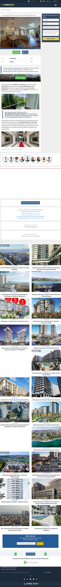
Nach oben (48, 572)
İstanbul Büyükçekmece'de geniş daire (30, 211)
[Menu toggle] (55, 5)
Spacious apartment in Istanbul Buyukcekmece (30, 209)
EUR (49, 1)
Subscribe (40, 543)
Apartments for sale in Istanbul (9, 567)
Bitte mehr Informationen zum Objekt (30, 202)
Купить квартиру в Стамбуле (8, 569)
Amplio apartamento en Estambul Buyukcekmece (30, 218)
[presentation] (2, 32)
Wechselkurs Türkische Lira (30, 234)
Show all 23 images (20, 77)
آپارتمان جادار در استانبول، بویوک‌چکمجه (30, 212)
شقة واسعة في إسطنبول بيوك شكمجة (30, 214)
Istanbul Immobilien (6, 9)
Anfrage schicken (51, 38)
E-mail (25, 52)
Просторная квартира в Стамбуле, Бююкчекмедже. (30, 216)
